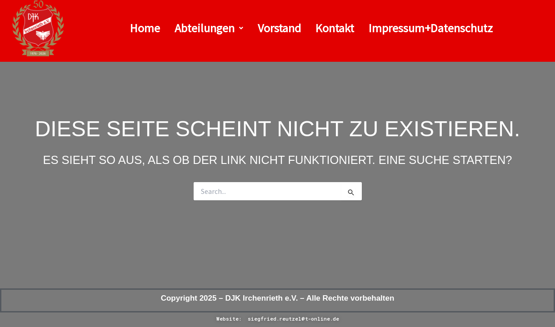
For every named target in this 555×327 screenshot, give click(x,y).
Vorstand (279, 27)
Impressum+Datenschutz (431, 27)
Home (145, 27)
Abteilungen (209, 27)
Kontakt (334, 27)
